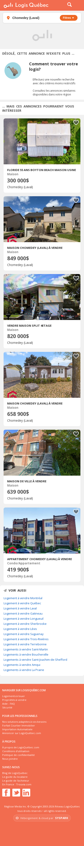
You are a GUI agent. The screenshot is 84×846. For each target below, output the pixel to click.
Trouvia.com (23, 784)
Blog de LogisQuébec (15, 773)
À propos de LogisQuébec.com (20, 747)
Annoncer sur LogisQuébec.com (21, 733)
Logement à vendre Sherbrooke (25, 624)
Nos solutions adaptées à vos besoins (24, 721)
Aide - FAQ (8, 703)
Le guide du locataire (15, 776)
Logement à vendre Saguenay (23, 634)
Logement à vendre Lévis (20, 629)
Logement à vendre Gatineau (23, 613)
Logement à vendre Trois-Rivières (26, 639)
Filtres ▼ (68, 17)
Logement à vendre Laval (20, 608)
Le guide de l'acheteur (15, 780)
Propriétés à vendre (14, 700)
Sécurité (7, 707)
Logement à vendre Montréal (23, 598)
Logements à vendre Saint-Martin (26, 649)
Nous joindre (10, 758)
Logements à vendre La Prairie (24, 670)
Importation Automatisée (17, 729)
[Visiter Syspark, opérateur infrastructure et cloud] (42, 818)
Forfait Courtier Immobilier (18, 725)
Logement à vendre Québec (22, 603)
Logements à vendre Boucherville (26, 654)
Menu (77, 5)
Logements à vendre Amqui (22, 665)
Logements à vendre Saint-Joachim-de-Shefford (35, 660)
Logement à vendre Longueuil (23, 619)
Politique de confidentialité (18, 755)
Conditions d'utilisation (15, 751)
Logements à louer (13, 696)
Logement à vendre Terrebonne (25, 644)
